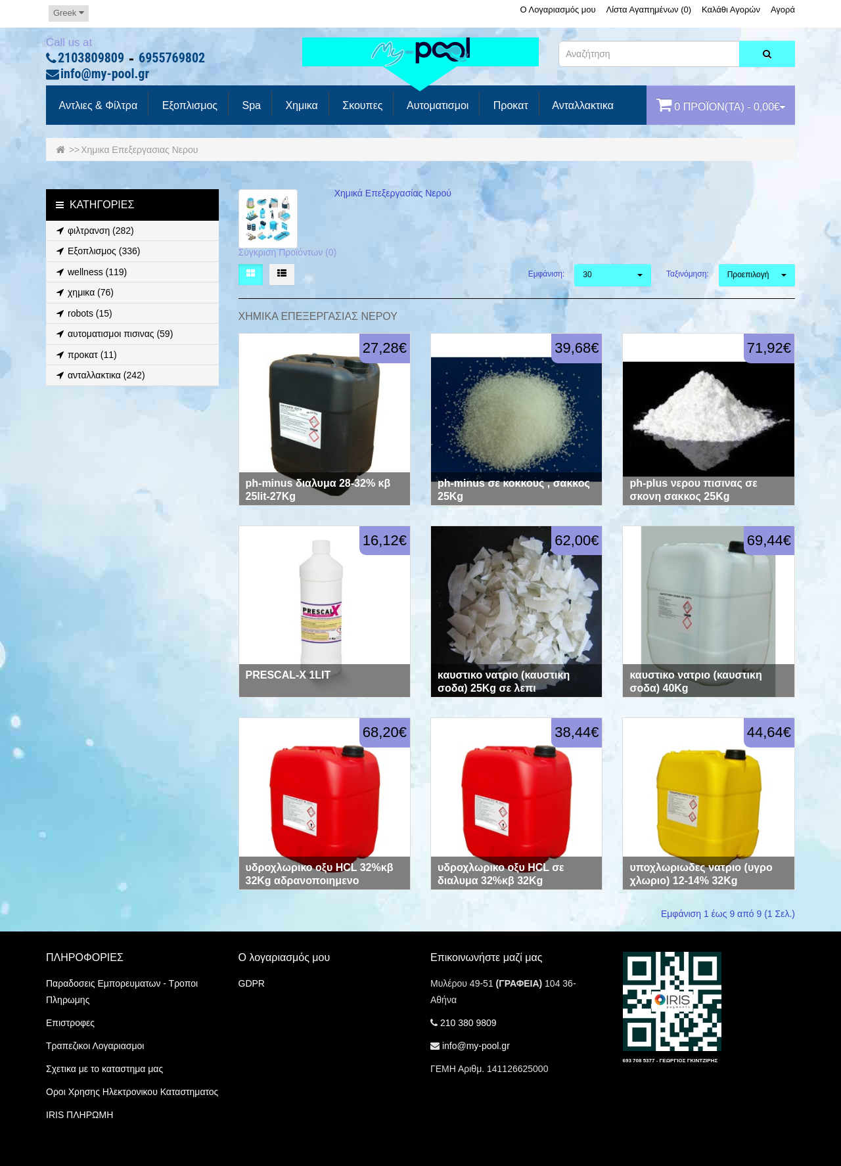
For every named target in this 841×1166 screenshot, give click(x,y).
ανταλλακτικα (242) (99, 375)
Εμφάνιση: (546, 274)
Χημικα (300, 105)
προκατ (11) (85, 354)
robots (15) (82, 313)
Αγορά (783, 9)
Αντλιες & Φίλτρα (97, 105)
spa (250, 105)
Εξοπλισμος (188, 105)
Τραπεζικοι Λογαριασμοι (95, 1046)
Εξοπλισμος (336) (96, 251)
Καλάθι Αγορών (731, 9)
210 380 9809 (468, 1023)
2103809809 (91, 58)
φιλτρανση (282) (93, 230)
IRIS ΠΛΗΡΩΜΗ (79, 1115)
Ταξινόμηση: (687, 274)
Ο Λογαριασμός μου (557, 9)
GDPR (252, 983)
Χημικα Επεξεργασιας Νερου (139, 150)
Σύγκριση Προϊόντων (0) (288, 252)
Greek (68, 13)
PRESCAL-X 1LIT (288, 675)
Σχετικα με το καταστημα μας (104, 1069)
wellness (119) (90, 272)
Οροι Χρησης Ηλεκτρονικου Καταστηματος (132, 1092)
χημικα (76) (83, 292)
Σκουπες (361, 105)
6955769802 (172, 58)
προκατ (509, 105)
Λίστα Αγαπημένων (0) (649, 9)
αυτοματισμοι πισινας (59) (113, 333)
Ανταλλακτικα (582, 105)
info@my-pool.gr (104, 74)
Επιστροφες (70, 1023)
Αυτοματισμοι (436, 105)
